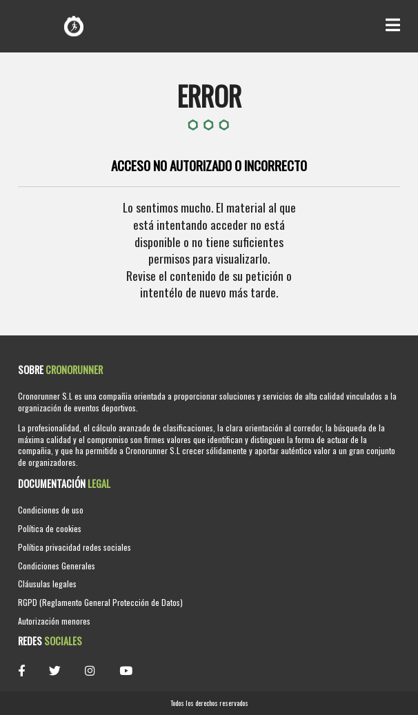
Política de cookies (49, 528)
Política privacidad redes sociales (74, 547)
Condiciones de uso (50, 510)
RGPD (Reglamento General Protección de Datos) (100, 602)
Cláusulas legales (47, 583)
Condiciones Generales (56, 565)
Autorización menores (54, 621)
